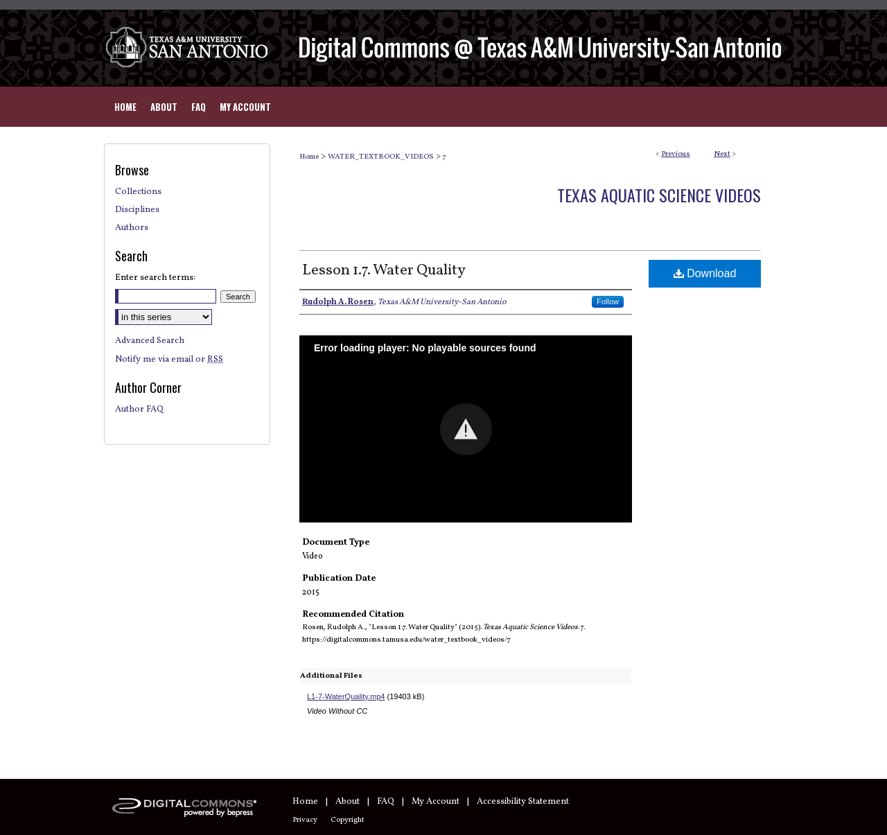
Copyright (348, 820)
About (347, 802)
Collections (138, 192)
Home (309, 157)
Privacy (304, 820)
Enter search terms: (155, 278)
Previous (675, 154)
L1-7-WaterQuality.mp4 (346, 696)
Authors (131, 228)
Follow (608, 301)
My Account (435, 802)
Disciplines (137, 210)
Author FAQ (139, 409)
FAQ (385, 802)
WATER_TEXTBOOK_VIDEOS (381, 157)
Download (705, 273)
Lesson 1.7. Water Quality (384, 270)
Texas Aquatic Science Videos (659, 194)
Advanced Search (149, 341)
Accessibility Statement (523, 802)
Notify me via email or (169, 359)
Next (722, 154)
